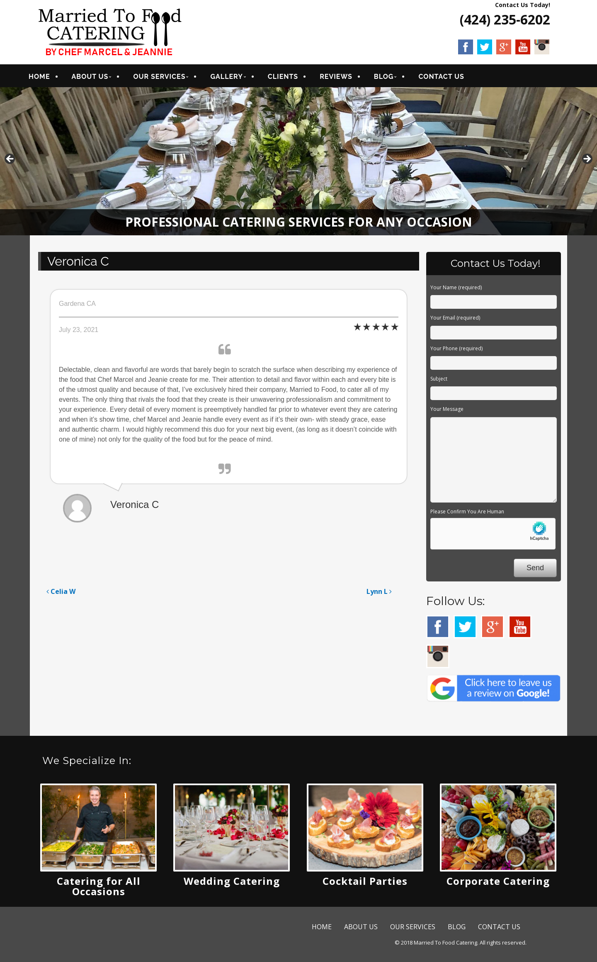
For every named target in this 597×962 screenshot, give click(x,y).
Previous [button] (10, 162)
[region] (298, 164)
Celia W (60, 594)
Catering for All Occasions (99, 889)
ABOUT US (100, 78)
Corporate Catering (498, 883)
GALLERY (237, 78)
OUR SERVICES (169, 78)
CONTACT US (451, 78)
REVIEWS (346, 78)
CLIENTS (293, 78)
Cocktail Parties (365, 883)
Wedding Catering (232, 883)
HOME (49, 78)
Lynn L (379, 594)
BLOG (394, 78)
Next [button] (586, 162)
